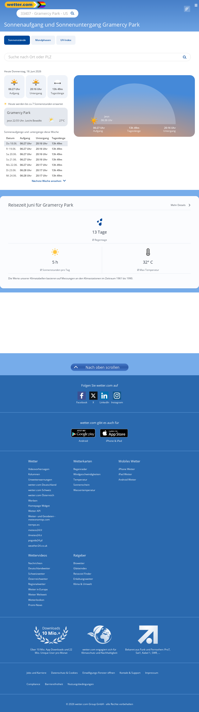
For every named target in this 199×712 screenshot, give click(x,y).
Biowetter (79, 560)
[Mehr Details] (181, 200)
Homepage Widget (39, 502)
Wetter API (35, 507)
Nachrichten (36, 560)
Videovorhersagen (39, 464)
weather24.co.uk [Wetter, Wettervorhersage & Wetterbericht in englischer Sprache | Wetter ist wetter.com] (38, 542)
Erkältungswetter (83, 576)
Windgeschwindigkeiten (87, 469)
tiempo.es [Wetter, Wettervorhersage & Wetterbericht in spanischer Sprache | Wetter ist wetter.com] (34, 521)
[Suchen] (108, 5)
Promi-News (36, 603)
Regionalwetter (37, 581)
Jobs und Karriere (36, 670)
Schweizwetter (37, 571)
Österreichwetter (38, 576)
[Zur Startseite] (20, 4)
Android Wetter (128, 475)
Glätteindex (80, 565)
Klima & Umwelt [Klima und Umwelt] (83, 581)
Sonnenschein (82, 480)
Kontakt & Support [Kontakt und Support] (130, 670)
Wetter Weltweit (38, 592)
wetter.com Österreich (41, 491)
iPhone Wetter (127, 464)
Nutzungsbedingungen (81, 682)
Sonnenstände (17, 35)
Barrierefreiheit (54, 682)
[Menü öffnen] (194, 4)
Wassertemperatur (85, 486)
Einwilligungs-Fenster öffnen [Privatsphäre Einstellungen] (98, 670)
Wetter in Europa (38, 587)
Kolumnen (34, 469)
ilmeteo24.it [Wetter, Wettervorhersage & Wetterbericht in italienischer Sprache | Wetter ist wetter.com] (35, 532)
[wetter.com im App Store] (114, 431)
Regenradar (80, 464)
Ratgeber (80, 552)
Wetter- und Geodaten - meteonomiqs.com (42, 514)
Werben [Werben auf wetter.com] (33, 496)
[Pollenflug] (187, 5)
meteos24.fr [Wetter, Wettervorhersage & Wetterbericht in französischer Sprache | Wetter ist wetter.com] (36, 526)
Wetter (33, 456)
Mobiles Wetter (130, 456)
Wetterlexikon (37, 597)
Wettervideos (38, 552)
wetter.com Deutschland (43, 480)
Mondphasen (43, 35)
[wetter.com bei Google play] (83, 431)
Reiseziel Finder (83, 571)
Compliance (33, 682)
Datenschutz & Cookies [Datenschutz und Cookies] (64, 670)
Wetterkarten (83, 456)
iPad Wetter (125, 469)
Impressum (151, 670)
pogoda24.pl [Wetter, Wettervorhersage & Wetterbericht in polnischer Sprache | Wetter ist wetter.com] (36, 537)
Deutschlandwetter (40, 565)
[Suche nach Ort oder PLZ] (82, 5)
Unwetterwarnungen (40, 475)
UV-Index (65, 35)
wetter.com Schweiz (40, 486)
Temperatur (81, 475)
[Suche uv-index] (183, 52)
